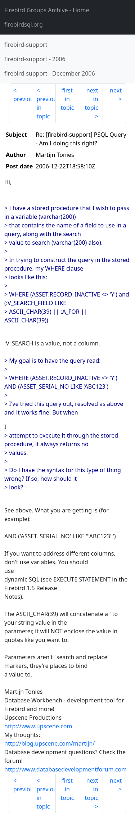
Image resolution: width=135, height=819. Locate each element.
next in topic (91, 99)
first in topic (67, 99)
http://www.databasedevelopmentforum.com (65, 769)
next (116, 90)
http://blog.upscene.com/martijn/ (49, 743)
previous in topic (45, 107)
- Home (46, 10)
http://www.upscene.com (38, 726)
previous (22, 99)
